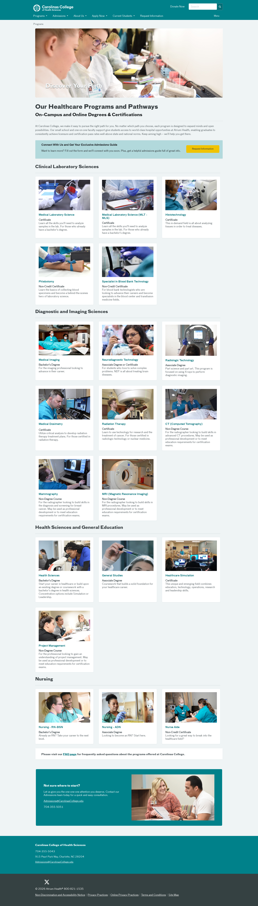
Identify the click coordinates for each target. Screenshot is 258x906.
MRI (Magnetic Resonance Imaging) (125, 494)
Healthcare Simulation (179, 575)
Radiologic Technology (179, 360)
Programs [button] (39, 16)
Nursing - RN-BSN (51, 727)
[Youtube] (38, 883)
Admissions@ (51, 801)
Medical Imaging (49, 360)
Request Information (151, 16)
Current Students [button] (122, 16)
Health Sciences (49, 575)
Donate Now (177, 6)
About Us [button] (79, 16)
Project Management (52, 646)
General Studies (112, 575)
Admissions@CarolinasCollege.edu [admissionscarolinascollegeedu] (54, 862)
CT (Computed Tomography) (184, 424)
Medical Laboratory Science (56, 215)
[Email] (79, 883)
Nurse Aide (172, 727)
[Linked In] (70, 883)
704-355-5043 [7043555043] (45, 851)
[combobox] (203, 6)
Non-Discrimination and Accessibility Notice (60, 895)
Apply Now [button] (98, 16)
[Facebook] (54, 883)
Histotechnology (175, 215)
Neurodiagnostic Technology (120, 360)
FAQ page (70, 754)
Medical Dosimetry (51, 424)
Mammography (48, 494)
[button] (220, 6)
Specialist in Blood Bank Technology (125, 281)
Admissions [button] (59, 16)
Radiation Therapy (114, 424)
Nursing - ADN (111, 727)
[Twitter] (46, 882)
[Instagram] (62, 883)
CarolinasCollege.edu (71, 801)
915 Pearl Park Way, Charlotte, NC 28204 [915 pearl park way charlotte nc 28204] (59, 857)
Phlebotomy (46, 281)
